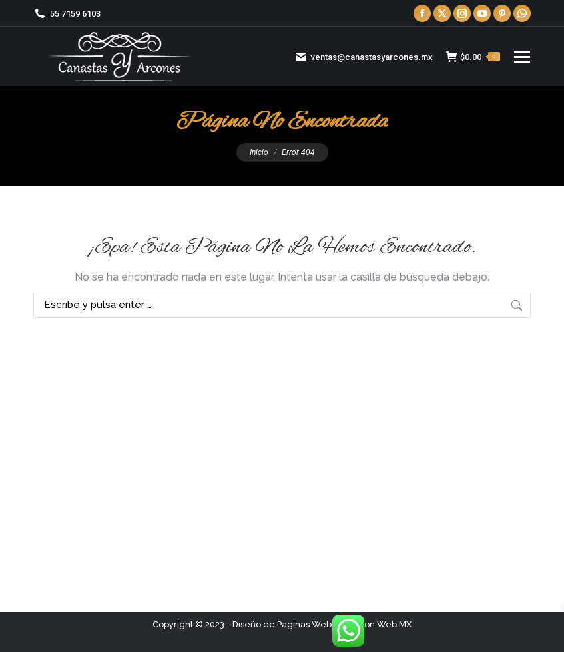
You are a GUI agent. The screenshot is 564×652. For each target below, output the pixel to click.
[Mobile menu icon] (522, 57)
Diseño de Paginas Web (282, 624)
